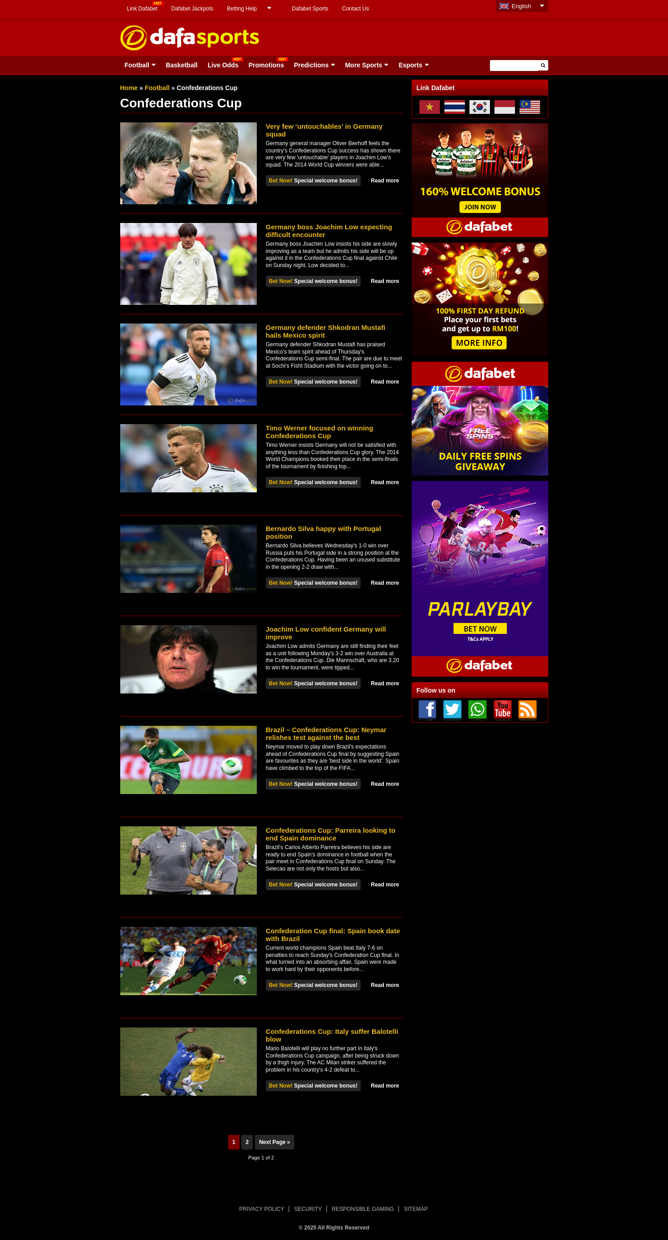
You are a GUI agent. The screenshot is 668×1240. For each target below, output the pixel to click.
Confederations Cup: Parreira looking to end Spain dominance (331, 834)
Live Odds (223, 65)
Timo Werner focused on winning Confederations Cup (319, 432)
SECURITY (308, 1209)
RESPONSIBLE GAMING (363, 1209)
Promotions (266, 65)
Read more (385, 180)
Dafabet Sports (310, 8)
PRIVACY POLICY (261, 1209)
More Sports (363, 65)
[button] (543, 65)
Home (129, 87)
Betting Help (242, 8)
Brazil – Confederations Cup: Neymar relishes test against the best (326, 733)
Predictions (311, 65)
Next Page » (274, 1142)
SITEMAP (416, 1209)
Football (137, 65)
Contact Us (355, 8)
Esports (410, 65)
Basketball (182, 65)
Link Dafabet (142, 8)
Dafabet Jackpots (192, 8)
